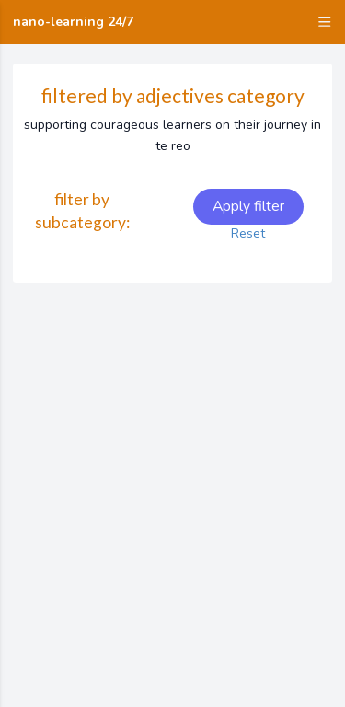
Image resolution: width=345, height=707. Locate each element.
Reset (248, 233)
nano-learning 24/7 (73, 21)
